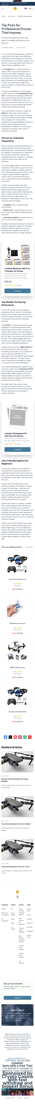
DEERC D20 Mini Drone (17, 667)
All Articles (11, 16)
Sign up (17, 998)
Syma (13, 919)
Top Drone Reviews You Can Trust (15, 867)
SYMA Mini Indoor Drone (17, 623)
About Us (30, 923)
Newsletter (30, 931)
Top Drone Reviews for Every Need (15, 824)
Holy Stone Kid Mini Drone (17, 579)
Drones (3, 909)
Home (3, 16)
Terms (29, 915)
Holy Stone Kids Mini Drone (17, 712)
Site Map (29, 927)
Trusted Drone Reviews (21, 930)
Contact (29, 919)
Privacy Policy (10, 1098)
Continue (17, 291)
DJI (12, 909)
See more (30, 547)
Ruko (12, 923)
